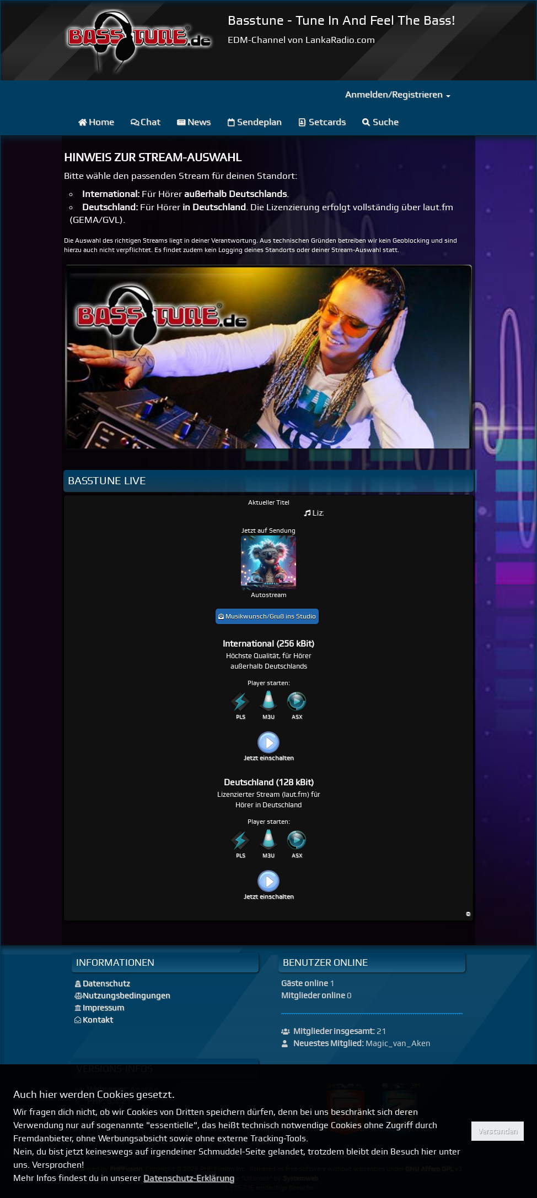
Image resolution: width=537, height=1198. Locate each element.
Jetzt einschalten (269, 758)
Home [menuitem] (96, 121)
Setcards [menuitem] (322, 121)
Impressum (103, 1008)
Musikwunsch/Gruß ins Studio (267, 616)
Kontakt (98, 1020)
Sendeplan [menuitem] (254, 121)
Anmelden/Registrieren (397, 94)
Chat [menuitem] (146, 121)
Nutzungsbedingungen (126, 995)
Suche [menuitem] (380, 121)
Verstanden (497, 1130)
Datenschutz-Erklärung (188, 1178)
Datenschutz (106, 983)
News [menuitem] (194, 121)
